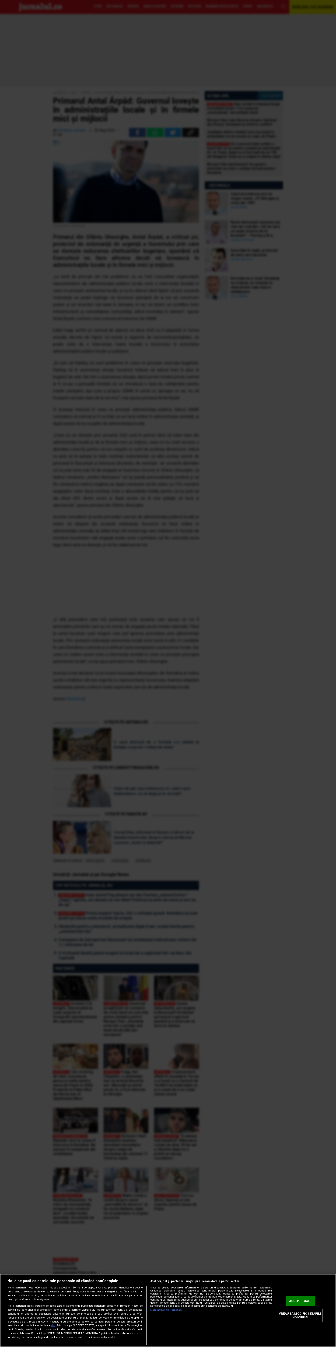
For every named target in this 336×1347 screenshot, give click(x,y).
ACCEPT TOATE (300, 1301)
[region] (168, 1310)
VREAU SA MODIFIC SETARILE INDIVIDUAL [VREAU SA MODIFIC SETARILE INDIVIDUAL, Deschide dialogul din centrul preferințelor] (300, 1315)
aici (53, 1325)
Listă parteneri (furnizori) (166, 1310)
